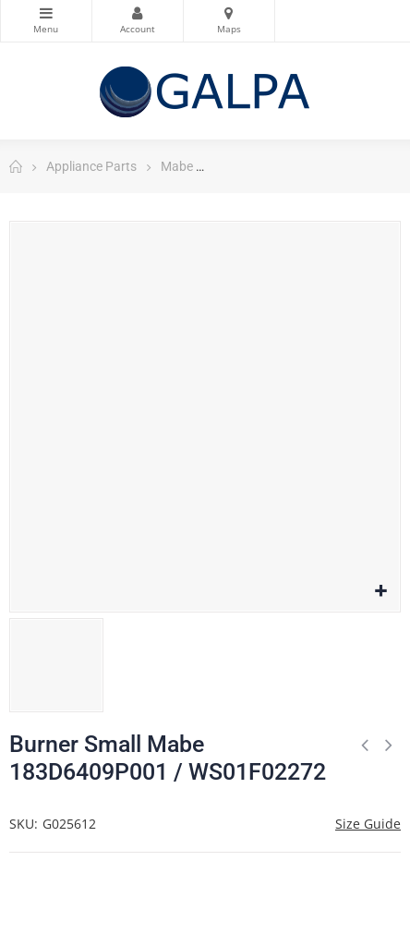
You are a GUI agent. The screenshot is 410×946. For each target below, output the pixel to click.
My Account (137, 13)
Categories (46, 13)
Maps (229, 13)
